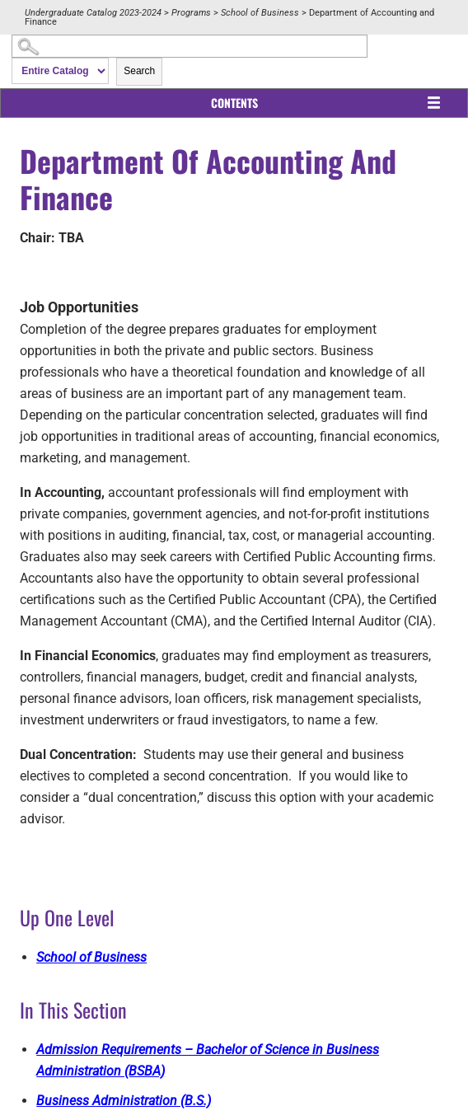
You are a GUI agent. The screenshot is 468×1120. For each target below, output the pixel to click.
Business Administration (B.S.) (123, 1100)
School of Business (260, 12)
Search (139, 71)
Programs (191, 12)
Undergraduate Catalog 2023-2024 (93, 12)
